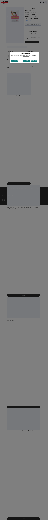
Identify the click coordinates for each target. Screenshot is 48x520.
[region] (24, 57)
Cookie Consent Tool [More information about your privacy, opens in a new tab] (26, 56)
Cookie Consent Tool (15, 60)
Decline (27, 60)
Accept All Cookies (34, 60)
